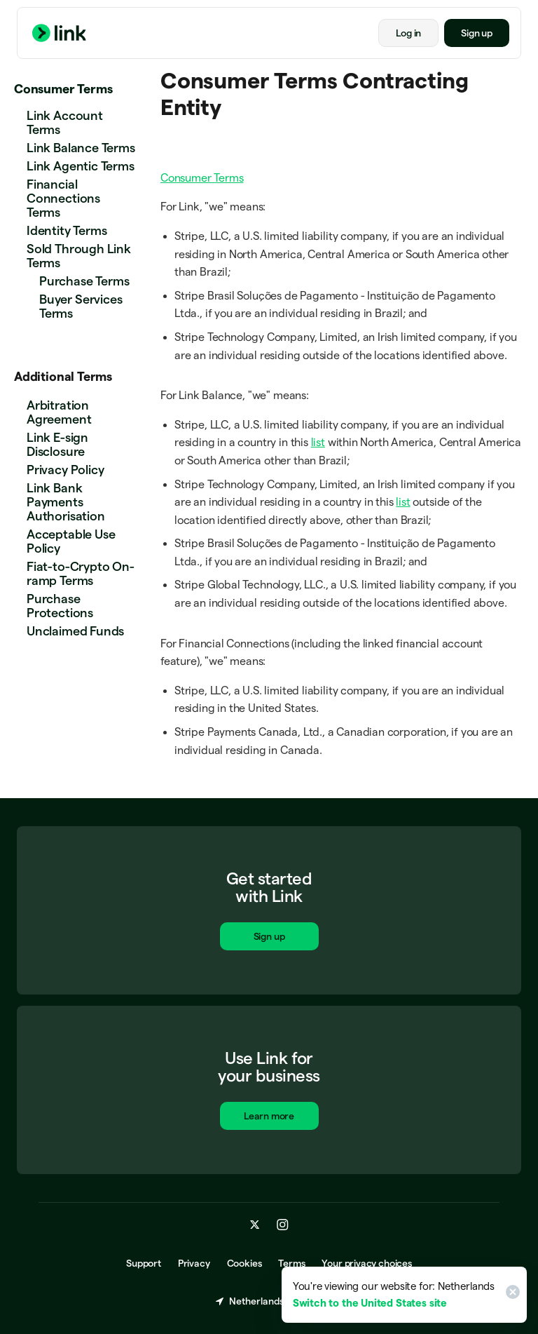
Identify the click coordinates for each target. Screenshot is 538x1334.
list (318, 442)
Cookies (244, 1264)
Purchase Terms (84, 281)
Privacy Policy (65, 469)
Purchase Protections (60, 605)
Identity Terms (66, 230)
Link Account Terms (65, 122)
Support (143, 1264)
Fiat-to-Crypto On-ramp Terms (80, 573)
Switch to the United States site (370, 1303)
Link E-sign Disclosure (57, 444)
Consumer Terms (63, 88)
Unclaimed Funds (75, 631)
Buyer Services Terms (80, 306)
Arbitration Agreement (59, 412)
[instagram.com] (283, 1225)
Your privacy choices (366, 1264)
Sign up (476, 33)
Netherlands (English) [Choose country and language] (269, 1302)
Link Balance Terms (81, 147)
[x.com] (255, 1225)
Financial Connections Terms (63, 198)
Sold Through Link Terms (79, 255)
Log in (408, 33)
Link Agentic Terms (80, 166)
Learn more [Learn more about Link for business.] (269, 1118)
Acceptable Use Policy (71, 541)
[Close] (511, 1295)
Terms (291, 1264)
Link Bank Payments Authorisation (66, 502)
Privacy (194, 1264)
